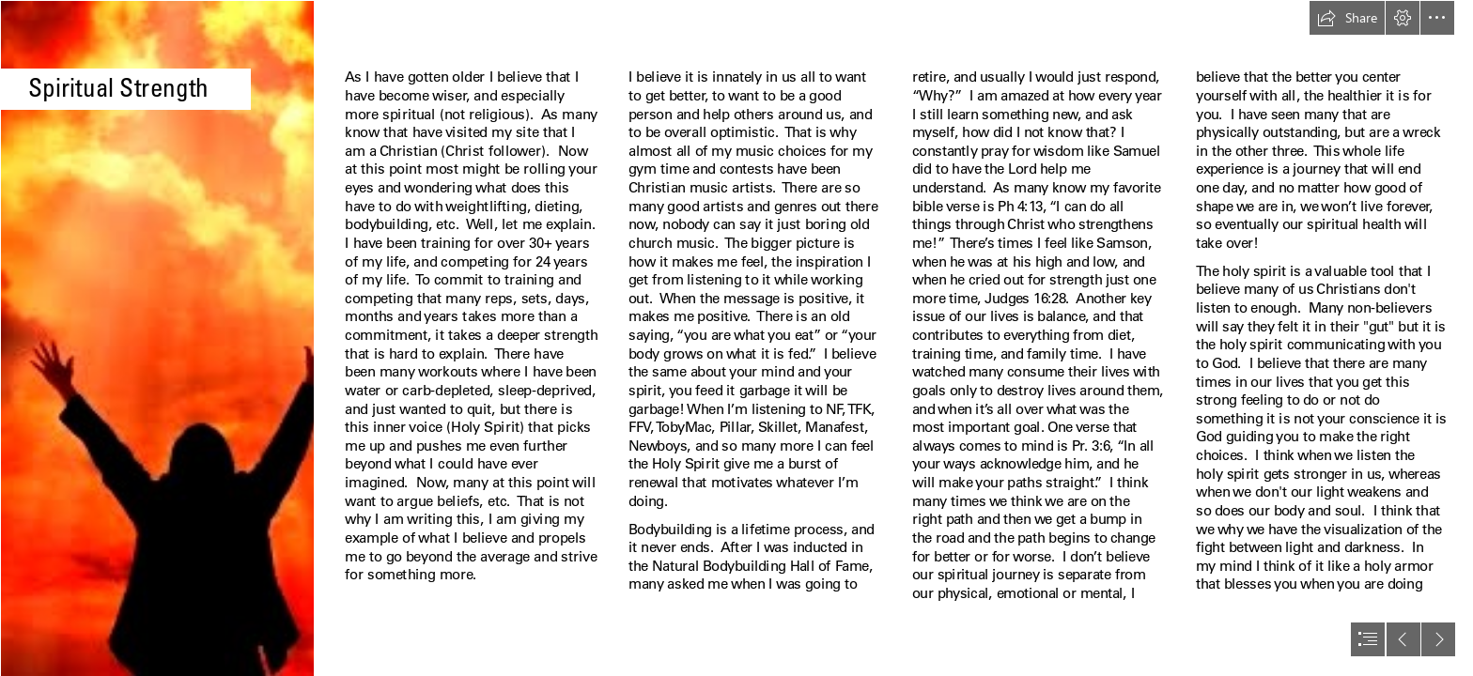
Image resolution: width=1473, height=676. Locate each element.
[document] (736, 338)
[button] (1347, 18)
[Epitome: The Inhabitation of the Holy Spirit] (156, 338)
